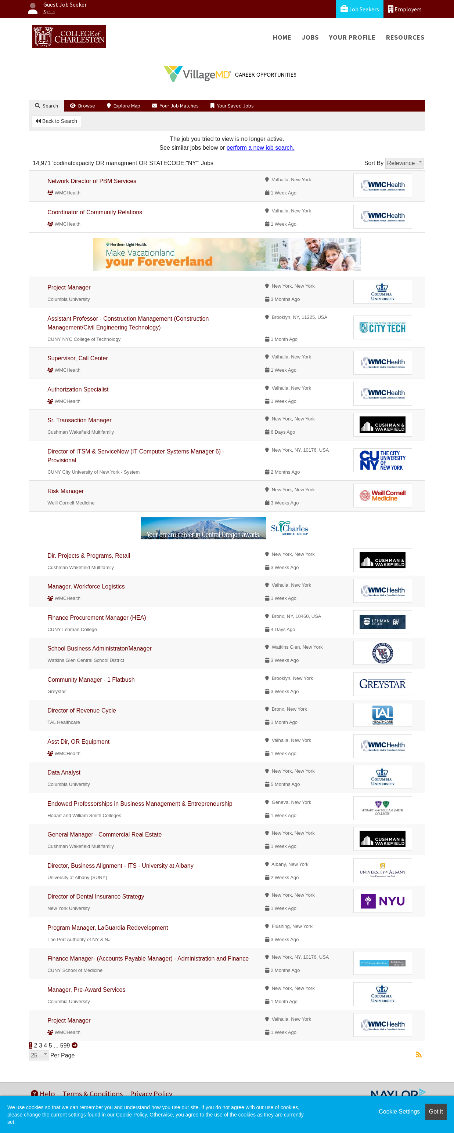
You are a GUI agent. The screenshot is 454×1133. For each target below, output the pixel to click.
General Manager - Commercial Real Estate (104, 834)
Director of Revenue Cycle (81, 710)
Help (43, 1093)
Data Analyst (63, 772)
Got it (436, 1111)
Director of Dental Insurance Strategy (95, 896)
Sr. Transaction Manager (79, 420)
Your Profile (352, 37)
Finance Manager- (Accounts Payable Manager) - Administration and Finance (148, 958)
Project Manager (68, 287)
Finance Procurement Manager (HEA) (96, 618)
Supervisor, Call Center (77, 358)
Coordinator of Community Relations (94, 212)
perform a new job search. (261, 148)
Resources (405, 37)
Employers (405, 9)
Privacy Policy (151, 1093)
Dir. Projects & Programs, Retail (88, 556)
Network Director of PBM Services (91, 181)
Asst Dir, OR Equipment (78, 742)
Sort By (373, 163)
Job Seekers (359, 9)
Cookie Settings (399, 1111)
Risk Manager (65, 491)
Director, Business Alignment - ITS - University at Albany (120, 866)
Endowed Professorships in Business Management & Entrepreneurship (139, 804)
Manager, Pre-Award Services (86, 990)
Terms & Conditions (92, 1093)
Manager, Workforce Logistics (86, 586)
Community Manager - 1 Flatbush (90, 680)
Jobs (310, 37)
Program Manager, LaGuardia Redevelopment (107, 928)
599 (65, 1045)
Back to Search (56, 121)
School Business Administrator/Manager (99, 648)
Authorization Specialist (77, 389)
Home (282, 37)
